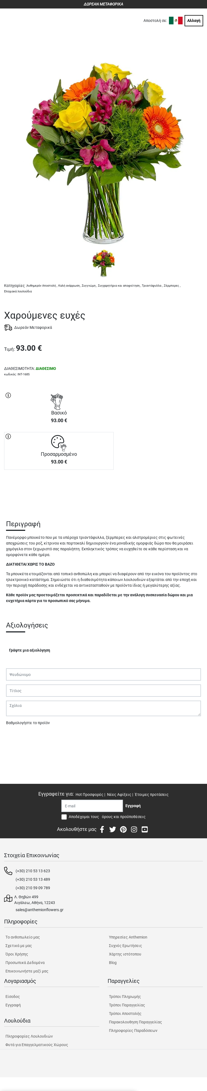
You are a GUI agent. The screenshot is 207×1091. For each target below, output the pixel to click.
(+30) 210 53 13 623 (33, 871)
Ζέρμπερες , (172, 285)
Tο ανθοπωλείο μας (22, 937)
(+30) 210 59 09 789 (33, 888)
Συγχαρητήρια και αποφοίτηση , (119, 285)
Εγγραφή (13, 1005)
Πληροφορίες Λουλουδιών (29, 1036)
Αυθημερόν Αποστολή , (42, 285)
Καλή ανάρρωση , (69, 285)
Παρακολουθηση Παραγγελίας (135, 1022)
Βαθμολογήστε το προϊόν (28, 723)
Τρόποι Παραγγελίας (127, 1005)
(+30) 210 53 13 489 (33, 879)
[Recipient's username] (92, 806)
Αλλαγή (193, 20)
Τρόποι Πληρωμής (125, 996)
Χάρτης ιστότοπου (125, 954)
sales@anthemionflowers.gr (40, 910)
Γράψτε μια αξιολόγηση (29, 650)
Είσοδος (12, 996)
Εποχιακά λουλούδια (18, 291)
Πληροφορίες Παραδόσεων (133, 1030)
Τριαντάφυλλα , (152, 285)
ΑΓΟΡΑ (59, 489)
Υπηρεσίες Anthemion (128, 937)
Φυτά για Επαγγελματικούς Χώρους (36, 1045)
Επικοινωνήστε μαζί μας (26, 971)
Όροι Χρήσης (16, 954)
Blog (113, 962)
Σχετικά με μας (18, 945)
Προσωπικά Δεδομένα (25, 962)
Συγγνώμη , (89, 285)
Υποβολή (17, 737)
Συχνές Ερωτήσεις (125, 945)
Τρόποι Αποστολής (125, 1013)
